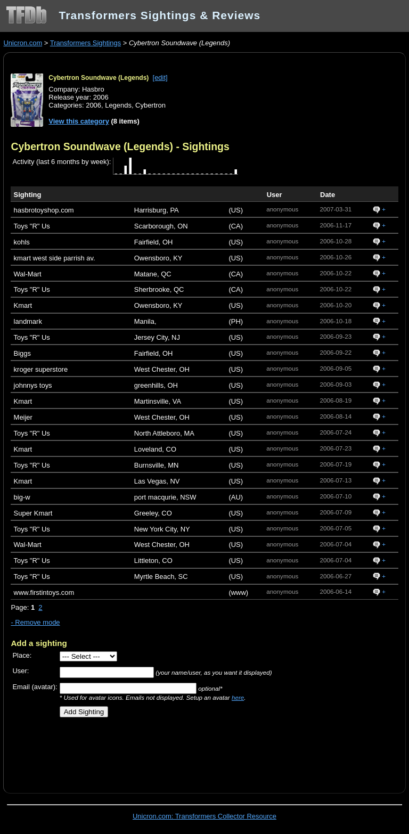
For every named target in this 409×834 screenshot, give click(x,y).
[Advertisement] (135, 751)
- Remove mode (35, 622)
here (238, 697)
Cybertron (150, 105)
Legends (118, 105)
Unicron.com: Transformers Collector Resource (204, 816)
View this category (78, 121)
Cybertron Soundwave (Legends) (98, 77)
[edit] (160, 77)
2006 (93, 105)
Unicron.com (22, 43)
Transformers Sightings (85, 43)
